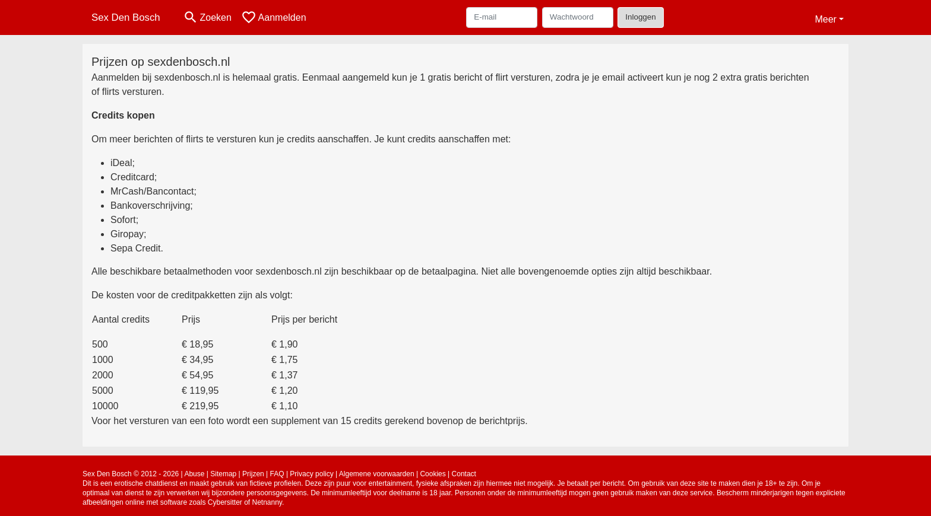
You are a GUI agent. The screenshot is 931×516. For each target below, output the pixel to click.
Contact (464, 474)
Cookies (432, 474)
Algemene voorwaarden (376, 474)
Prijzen (253, 474)
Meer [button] (825, 19)
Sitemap (223, 474)
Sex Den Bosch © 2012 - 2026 (131, 474)
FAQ (277, 474)
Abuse (194, 474)
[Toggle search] (207, 17)
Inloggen (640, 16)
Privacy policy (311, 474)
